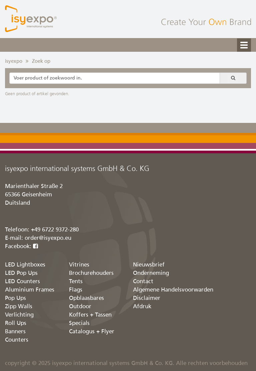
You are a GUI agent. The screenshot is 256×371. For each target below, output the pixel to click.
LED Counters (22, 282)
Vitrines (79, 265)
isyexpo (13, 61)
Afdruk (142, 307)
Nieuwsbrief (149, 265)
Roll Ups (15, 323)
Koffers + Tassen (90, 315)
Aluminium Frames (29, 290)
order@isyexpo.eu (48, 238)
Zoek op (41, 61)
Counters (16, 340)
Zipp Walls (18, 307)
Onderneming (151, 273)
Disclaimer (146, 298)
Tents (76, 282)
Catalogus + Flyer (91, 332)
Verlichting (19, 315)
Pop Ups (15, 298)
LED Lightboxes (25, 265)
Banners (15, 332)
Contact (143, 282)
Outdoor (80, 307)
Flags (75, 290)
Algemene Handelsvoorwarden (173, 290)
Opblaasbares (86, 298)
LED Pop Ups (21, 273)
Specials (79, 323)
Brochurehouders (91, 273)
